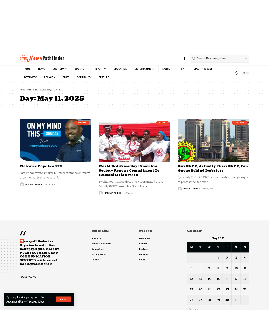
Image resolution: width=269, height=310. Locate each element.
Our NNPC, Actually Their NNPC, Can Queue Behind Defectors (211, 168)
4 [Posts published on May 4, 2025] (245, 258)
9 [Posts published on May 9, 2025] (227, 268)
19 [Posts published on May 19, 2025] (191, 289)
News (162, 123)
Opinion (240, 123)
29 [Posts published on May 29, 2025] (218, 300)
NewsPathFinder (33, 184)
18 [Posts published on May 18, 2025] (244, 279)
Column (82, 123)
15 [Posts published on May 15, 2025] (218, 279)
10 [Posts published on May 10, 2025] (236, 268)
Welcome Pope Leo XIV (42, 166)
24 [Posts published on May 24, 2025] (236, 289)
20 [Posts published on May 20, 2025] (200, 289)
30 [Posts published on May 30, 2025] (227, 300)
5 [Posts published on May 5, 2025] (191, 268)
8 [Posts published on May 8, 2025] (218, 268)
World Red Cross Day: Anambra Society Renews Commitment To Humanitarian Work (131, 170)
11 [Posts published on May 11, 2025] (245, 268)
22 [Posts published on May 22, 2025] (218, 289)
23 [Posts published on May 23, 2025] (227, 289)
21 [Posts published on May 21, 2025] (209, 289)
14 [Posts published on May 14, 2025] (209, 279)
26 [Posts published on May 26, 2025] (191, 300)
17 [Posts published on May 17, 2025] (236, 279)
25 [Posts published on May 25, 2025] (245, 289)
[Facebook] (184, 58)
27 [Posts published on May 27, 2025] (200, 300)
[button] (63, 299)
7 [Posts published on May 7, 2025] (209, 268)
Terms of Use (37, 301)
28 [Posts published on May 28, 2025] (209, 300)
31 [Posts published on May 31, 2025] (236, 300)
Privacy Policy (15, 301)
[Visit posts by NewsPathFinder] (22, 184)
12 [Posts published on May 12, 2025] (191, 279)
